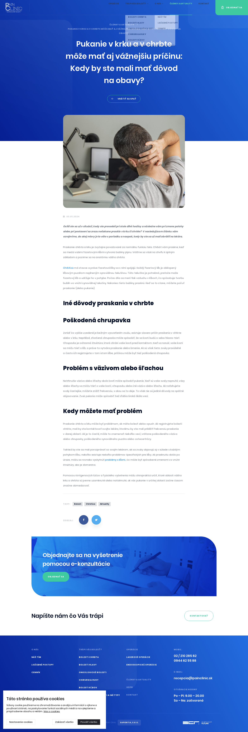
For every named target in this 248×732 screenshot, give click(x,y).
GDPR (129, 687)
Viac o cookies (51, 711)
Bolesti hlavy (88, 664)
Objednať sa (56, 576)
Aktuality (104, 504)
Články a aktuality (178, 7)
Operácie (106, 7)
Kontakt (203, 7)
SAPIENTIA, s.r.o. (129, 722)
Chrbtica (68, 268)
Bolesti (77, 504)
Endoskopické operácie (141, 664)
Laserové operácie (138, 657)
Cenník (35, 672)
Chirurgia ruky (89, 680)
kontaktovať (199, 615)
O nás (155, 7)
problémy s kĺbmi (115, 459)
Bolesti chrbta (89, 657)
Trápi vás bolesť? (131, 7)
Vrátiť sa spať (127, 98)
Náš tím (36, 657)
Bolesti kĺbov (88, 687)
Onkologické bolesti (93, 672)
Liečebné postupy (42, 664)
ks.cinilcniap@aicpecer (193, 678)
